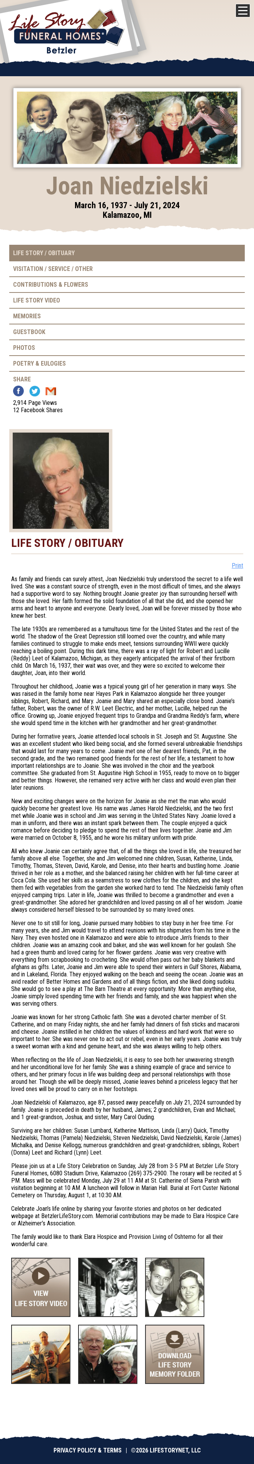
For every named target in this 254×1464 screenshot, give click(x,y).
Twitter (34, 391)
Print (237, 565)
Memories (27, 316)
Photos (24, 347)
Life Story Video (36, 300)
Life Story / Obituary (44, 253)
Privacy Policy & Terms (87, 1450)
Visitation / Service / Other (53, 268)
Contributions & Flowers (50, 284)
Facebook (18, 391)
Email (50, 391)
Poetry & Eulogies (39, 363)
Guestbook (29, 332)
